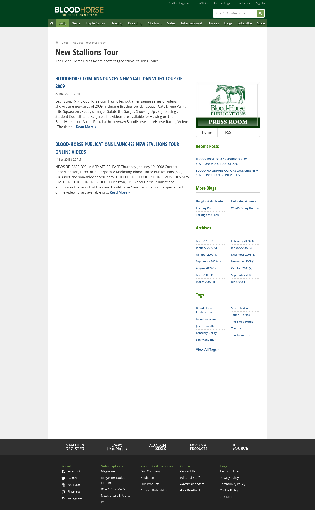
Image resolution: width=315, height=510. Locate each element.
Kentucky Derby (206, 333)
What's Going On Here (245, 208)
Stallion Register (179, 3)
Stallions (155, 23)
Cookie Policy (229, 490)
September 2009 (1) (208, 261)
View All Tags (206, 349)
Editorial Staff (190, 478)
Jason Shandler (206, 326)
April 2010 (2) (204, 241)
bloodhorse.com (206, 319)
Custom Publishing (154, 490)
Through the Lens (207, 215)
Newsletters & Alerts (115, 495)
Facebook (70, 471)
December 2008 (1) (243, 254)
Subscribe (244, 23)
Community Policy (232, 484)
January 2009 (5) (241, 248)
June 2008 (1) (239, 282)
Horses (213, 23)
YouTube (70, 485)
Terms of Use (229, 471)
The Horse (237, 328)
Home (57, 42)
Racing (117, 23)
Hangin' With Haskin (209, 201)
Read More (85, 126)
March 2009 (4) (205, 282)
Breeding (135, 23)
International (191, 23)
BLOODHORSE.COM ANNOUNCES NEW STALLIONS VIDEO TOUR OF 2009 (221, 161)
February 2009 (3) (242, 241)
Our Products (150, 484)
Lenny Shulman (206, 340)
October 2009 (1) (206, 254)
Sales (171, 23)
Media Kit (147, 478)
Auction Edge (222, 3)
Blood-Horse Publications (204, 310)
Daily (62, 23)
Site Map (226, 497)
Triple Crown (96, 23)
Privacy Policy (229, 478)
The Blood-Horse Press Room (89, 42)
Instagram (71, 498)
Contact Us (188, 471)
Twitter (69, 478)
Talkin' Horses (240, 315)
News (76, 23)
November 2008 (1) (243, 261)
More (261, 23)
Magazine (108, 471)
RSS (228, 132)
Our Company (150, 471)
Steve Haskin (239, 308)
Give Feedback (190, 490)
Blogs (228, 23)
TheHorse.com (240, 335)
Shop (198, 447)
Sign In (260, 3)
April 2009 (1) (204, 275)
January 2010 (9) (206, 248)
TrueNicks (201, 3)
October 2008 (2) (241, 268)
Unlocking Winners (243, 201)
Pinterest (70, 491)
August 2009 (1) (206, 268)
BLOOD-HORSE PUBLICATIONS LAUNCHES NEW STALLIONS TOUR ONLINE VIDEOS (227, 173)
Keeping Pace (204, 208)
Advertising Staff (192, 484)
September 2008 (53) (244, 275)
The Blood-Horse (242, 321)
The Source (243, 3)
